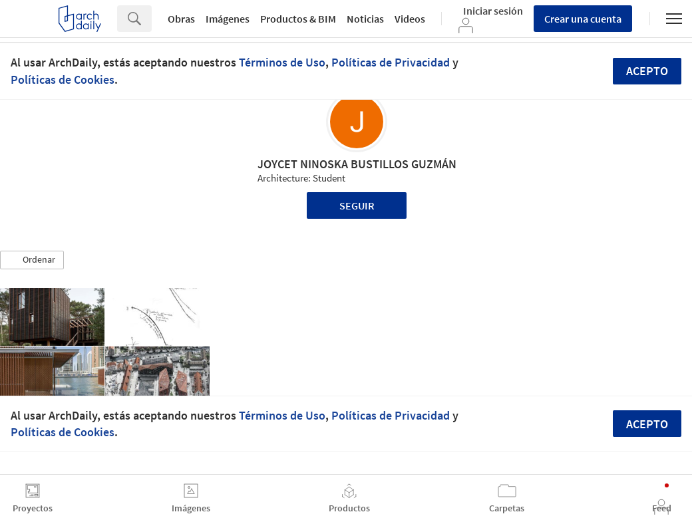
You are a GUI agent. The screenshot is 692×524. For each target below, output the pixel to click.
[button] (32, 260)
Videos (410, 18)
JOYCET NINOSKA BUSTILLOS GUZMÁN (357, 164)
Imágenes (228, 18)
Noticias (365, 18)
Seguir (357, 205)
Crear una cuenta (582, 18)
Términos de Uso (282, 62)
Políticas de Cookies (62, 79)
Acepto (647, 70)
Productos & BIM (298, 18)
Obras (181, 18)
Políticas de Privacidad (390, 62)
